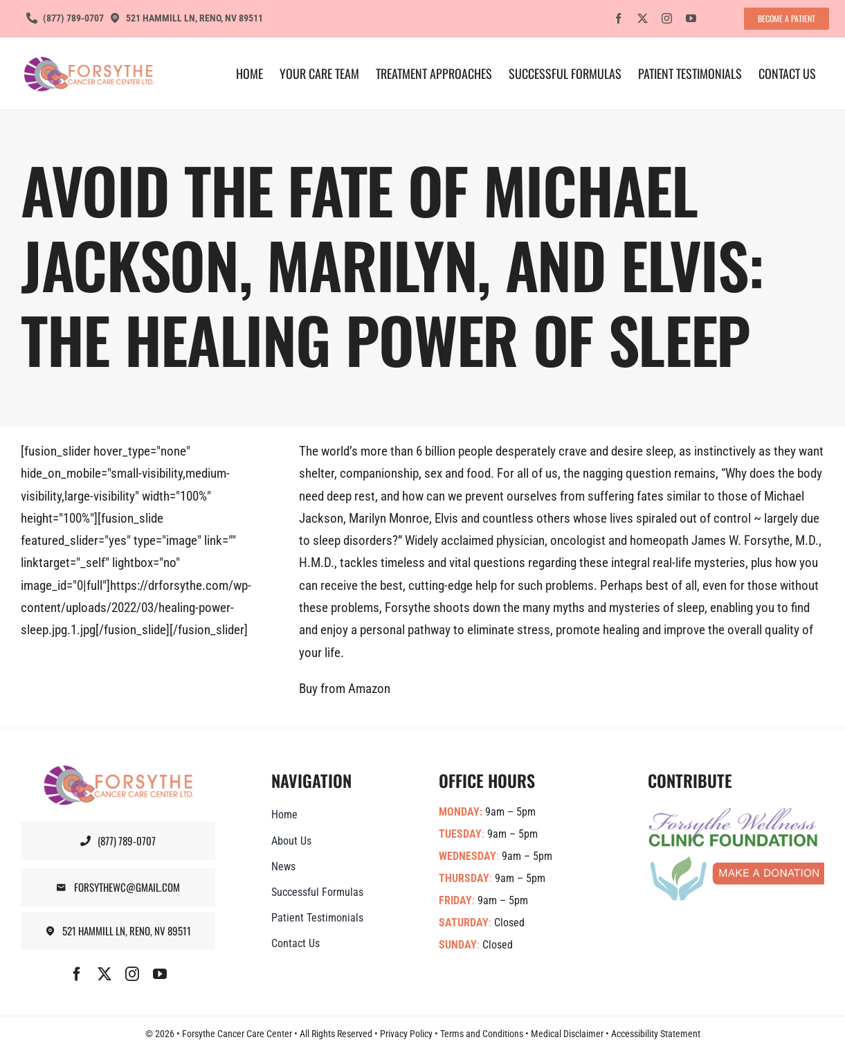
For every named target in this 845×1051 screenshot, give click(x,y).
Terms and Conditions (481, 1033)
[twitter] (642, 18)
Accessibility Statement (655, 1033)
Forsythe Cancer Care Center (237, 1033)
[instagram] (667, 18)
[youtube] (691, 18)
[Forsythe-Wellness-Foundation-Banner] (736, 813)
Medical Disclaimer (567, 1033)
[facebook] (618, 18)
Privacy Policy (406, 1033)
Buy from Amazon (344, 689)
